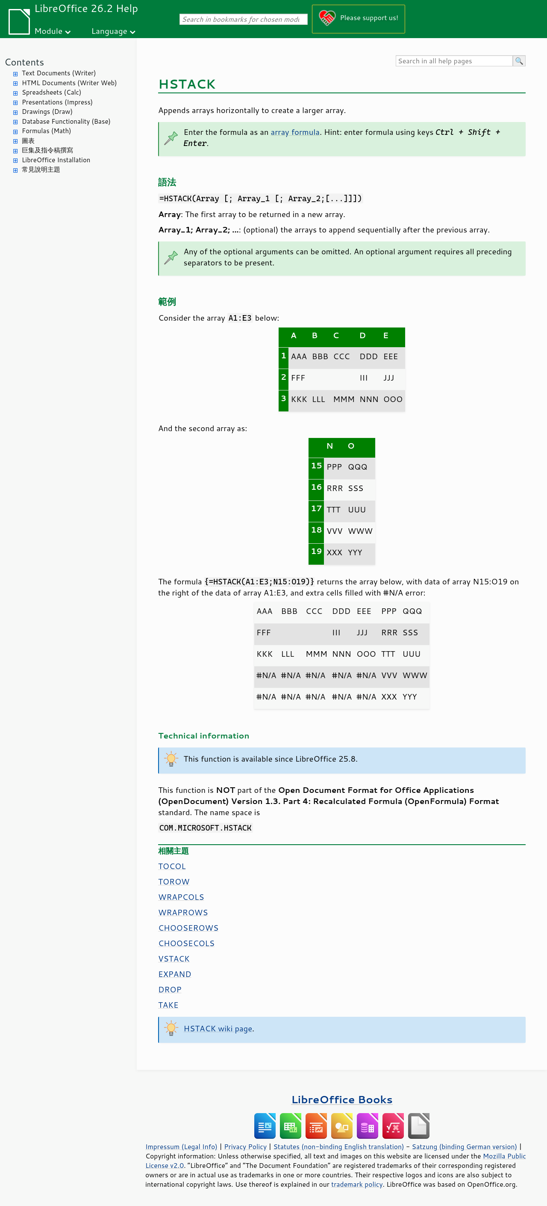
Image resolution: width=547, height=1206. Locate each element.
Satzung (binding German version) (465, 1146)
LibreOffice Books (342, 1099)
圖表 (28, 140)
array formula (295, 131)
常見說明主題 (41, 169)
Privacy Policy (245, 1146)
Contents (24, 61)
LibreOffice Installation (56, 159)
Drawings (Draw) (47, 111)
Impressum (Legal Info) (181, 1146)
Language (109, 30)
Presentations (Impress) (57, 102)
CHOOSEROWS (188, 927)
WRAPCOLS (181, 896)
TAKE (168, 1004)
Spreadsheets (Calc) (51, 92)
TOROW (174, 881)
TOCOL (171, 866)
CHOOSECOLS (186, 943)
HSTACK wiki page (218, 1028)
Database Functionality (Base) (66, 121)
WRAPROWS (183, 912)
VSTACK (174, 958)
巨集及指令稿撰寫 (47, 150)
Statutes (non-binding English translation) (338, 1146)
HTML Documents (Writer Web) (69, 82)
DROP (170, 989)
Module (48, 30)
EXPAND (174, 974)
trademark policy (356, 1184)
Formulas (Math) (46, 130)
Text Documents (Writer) (59, 72)
